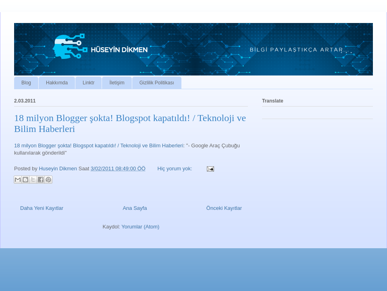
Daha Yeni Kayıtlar (41, 208)
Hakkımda (57, 83)
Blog (26, 83)
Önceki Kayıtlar (224, 208)
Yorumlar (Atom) (140, 227)
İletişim (116, 83)
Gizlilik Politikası (156, 83)
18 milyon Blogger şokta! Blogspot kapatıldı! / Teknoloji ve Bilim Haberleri (98, 145)
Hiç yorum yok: (176, 168)
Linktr (88, 83)
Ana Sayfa (135, 208)
